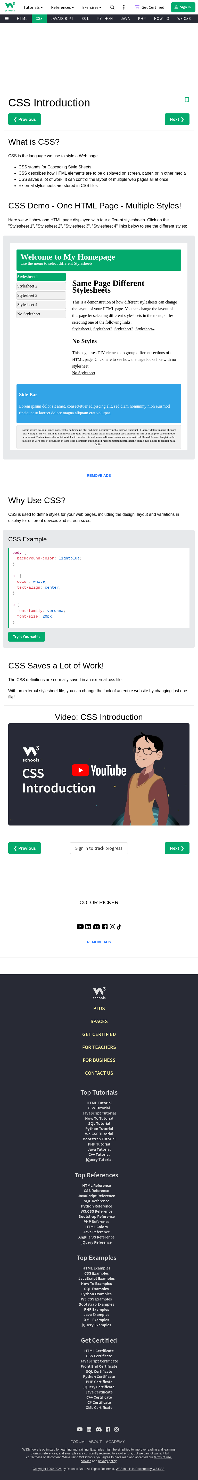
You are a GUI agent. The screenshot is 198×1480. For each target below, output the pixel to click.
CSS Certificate (99, 1355)
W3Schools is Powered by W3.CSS (140, 1469)
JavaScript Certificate (99, 1361)
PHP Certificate (99, 1381)
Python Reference (96, 1206)
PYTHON (105, 18)
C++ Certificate (99, 1397)
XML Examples (96, 1319)
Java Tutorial (99, 1149)
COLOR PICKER (98, 902)
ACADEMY (115, 1441)
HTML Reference (96, 1185)
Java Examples (96, 1314)
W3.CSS (184, 18)
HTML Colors (96, 1226)
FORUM (77, 1441)
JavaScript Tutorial (99, 1113)
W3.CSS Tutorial (99, 1133)
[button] (112, 7)
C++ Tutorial (99, 1154)
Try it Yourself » (26, 636)
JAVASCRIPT (62, 18)
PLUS (99, 1008)
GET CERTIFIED (99, 1034)
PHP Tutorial (99, 1144)
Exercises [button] (92, 7)
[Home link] (9, 7)
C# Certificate (99, 1402)
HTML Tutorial (99, 1102)
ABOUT (95, 1441)
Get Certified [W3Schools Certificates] (149, 7)
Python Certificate (99, 1376)
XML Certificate (99, 1407)
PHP (142, 18)
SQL (85, 18)
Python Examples (96, 1293)
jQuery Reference (96, 1242)
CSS (39, 18)
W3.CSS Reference (96, 1211)
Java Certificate (99, 1392)
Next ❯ (177, 119)
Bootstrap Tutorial (99, 1138)
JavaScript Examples (96, 1278)
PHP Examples (96, 1309)
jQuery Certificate (99, 1386)
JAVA (125, 18)
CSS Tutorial (99, 1107)
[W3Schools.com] (99, 995)
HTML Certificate (99, 1350)
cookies (86, 1461)
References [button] (62, 7)
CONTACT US (99, 1073)
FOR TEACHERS (99, 1047)
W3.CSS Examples (96, 1299)
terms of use (162, 1457)
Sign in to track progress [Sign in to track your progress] (98, 848)
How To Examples (96, 1283)
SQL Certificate (99, 1371)
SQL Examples (96, 1288)
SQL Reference (96, 1200)
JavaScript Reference (96, 1195)
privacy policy (107, 1461)
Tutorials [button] (33, 7)
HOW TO (161, 18)
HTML (22, 18)
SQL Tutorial (99, 1123)
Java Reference (96, 1231)
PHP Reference (96, 1221)
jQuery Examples (96, 1324)
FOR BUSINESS (99, 1060)
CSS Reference (96, 1190)
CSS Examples (96, 1273)
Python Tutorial (99, 1128)
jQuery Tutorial (99, 1159)
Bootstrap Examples (96, 1304)
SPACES (99, 1021)
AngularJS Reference (96, 1237)
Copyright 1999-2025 (47, 1469)
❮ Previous (24, 119)
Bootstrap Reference (96, 1216)
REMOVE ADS (99, 475)
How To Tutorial (99, 1118)
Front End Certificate (99, 1366)
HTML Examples (96, 1268)
